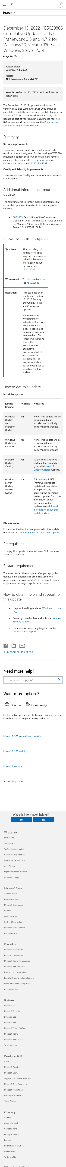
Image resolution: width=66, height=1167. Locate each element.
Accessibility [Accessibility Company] (9, 1151)
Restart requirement (19, 125)
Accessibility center (13, 781)
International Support (24, 631)
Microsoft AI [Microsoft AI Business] (9, 1005)
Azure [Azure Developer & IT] (6, 1061)
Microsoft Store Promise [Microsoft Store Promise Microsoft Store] (14, 927)
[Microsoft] (33, 3)
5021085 (18, 217)
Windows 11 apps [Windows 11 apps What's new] (11, 877)
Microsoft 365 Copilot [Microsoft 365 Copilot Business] (13, 1039)
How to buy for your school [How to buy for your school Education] (15, 972)
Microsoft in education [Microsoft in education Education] (13, 949)
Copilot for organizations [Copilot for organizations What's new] (14, 854)
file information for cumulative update (39, 532)
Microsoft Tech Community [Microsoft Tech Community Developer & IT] (15, 1084)
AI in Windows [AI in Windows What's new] (10, 866)
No (43, 819)
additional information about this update (46, 510)
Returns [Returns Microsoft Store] (7, 910)
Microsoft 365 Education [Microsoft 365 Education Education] (14, 966)
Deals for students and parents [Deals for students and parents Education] (17, 983)
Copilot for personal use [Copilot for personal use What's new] (14, 860)
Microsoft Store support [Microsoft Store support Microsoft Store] (14, 905)
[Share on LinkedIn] (12, 645)
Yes (21, 819)
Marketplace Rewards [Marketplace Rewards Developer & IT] (13, 1095)
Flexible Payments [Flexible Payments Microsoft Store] (12, 933)
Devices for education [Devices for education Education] (13, 955)
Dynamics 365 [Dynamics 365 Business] (10, 1016)
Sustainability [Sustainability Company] (10, 1157)
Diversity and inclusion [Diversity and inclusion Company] (14, 1145)
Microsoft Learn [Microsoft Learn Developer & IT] (11, 1072)
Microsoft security (13, 766)
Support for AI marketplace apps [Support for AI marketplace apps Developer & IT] (18, 1078)
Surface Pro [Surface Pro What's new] (9, 837)
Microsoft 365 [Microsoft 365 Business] (10, 1022)
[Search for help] (12, 4)
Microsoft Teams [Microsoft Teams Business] (11, 1033)
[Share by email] (20, 645)
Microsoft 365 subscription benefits (22, 736)
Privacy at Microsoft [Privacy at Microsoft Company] (12, 1134)
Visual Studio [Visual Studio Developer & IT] (9, 1101)
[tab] (15, 705)
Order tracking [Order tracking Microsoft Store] (10, 916)
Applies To (11, 56)
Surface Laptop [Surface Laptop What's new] (10, 843)
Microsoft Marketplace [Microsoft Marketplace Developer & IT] (14, 1089)
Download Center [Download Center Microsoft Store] (11, 899)
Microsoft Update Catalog (44, 468)
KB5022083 (29, 269)
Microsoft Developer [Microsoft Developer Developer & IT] (13, 1067)
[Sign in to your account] (60, 5)
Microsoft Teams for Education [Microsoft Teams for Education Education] (17, 961)
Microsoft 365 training (15, 751)
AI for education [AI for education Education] (11, 989)
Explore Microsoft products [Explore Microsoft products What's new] (15, 871)
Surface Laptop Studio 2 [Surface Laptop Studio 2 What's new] (14, 849)
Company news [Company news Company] (10, 1128)
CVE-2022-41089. (38, 163)
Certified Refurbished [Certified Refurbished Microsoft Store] (13, 922)
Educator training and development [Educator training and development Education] (19, 978)
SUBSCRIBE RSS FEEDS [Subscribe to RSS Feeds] (20, 651)
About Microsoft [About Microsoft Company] (11, 1123)
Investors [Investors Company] (8, 1140)
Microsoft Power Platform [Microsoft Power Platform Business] (15, 1028)
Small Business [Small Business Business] (10, 1045)
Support (8, 12)
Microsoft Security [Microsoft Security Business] (12, 1011)
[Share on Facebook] (5, 645)
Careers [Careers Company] (7, 1117)
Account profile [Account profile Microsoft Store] (10, 893)
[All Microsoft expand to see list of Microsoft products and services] (4, 5)
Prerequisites (51, 122)
